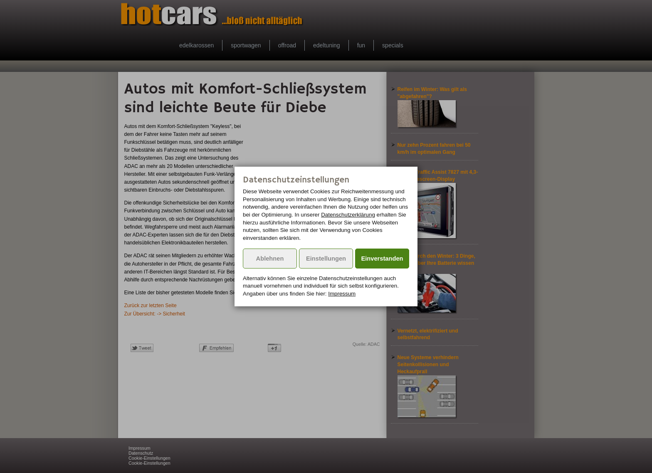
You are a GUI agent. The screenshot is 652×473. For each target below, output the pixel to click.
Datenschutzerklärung (348, 215)
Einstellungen (326, 258)
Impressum (342, 294)
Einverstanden (382, 258)
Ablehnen (270, 258)
